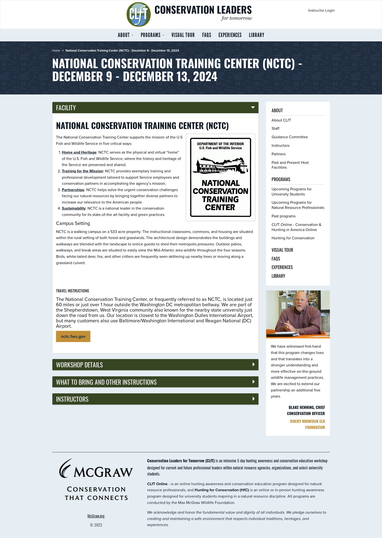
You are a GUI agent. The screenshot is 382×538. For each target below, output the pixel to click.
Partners (279, 154)
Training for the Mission (82, 171)
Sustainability (74, 208)
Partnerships (73, 190)
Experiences (230, 34)
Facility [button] (66, 107)
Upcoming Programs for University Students (292, 191)
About (126, 34)
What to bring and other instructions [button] (106, 381)
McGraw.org (96, 516)
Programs (152, 34)
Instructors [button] (72, 398)
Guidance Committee (290, 137)
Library (256, 34)
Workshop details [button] (79, 364)
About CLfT (281, 120)
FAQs (206, 34)
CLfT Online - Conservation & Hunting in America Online (296, 227)
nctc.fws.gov (73, 336)
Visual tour (183, 34)
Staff (275, 128)
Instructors (280, 145)
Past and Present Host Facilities (290, 165)
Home (56, 50)
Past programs (284, 216)
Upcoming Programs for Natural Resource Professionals (298, 205)
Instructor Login (321, 10)
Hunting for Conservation (293, 238)
